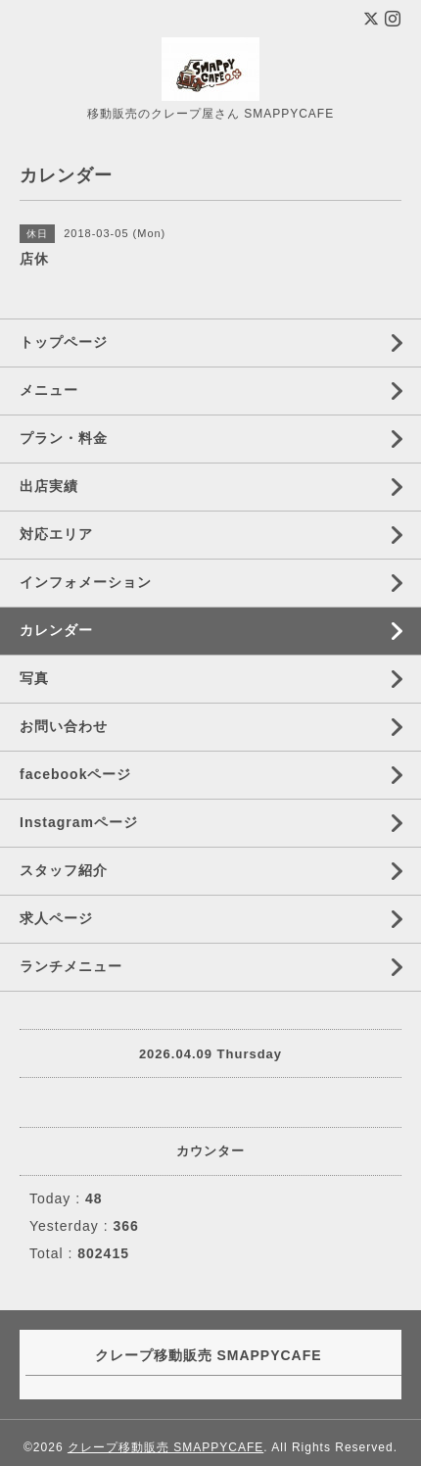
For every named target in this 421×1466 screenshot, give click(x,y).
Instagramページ (79, 822)
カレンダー (56, 630)
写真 (34, 678)
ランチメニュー (71, 966)
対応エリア (56, 534)
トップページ (64, 342)
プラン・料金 (64, 438)
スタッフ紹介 (64, 870)
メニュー (49, 390)
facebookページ (75, 774)
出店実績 (49, 486)
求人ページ (56, 918)
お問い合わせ (64, 726)
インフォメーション (86, 582)
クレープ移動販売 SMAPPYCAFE (165, 1447)
